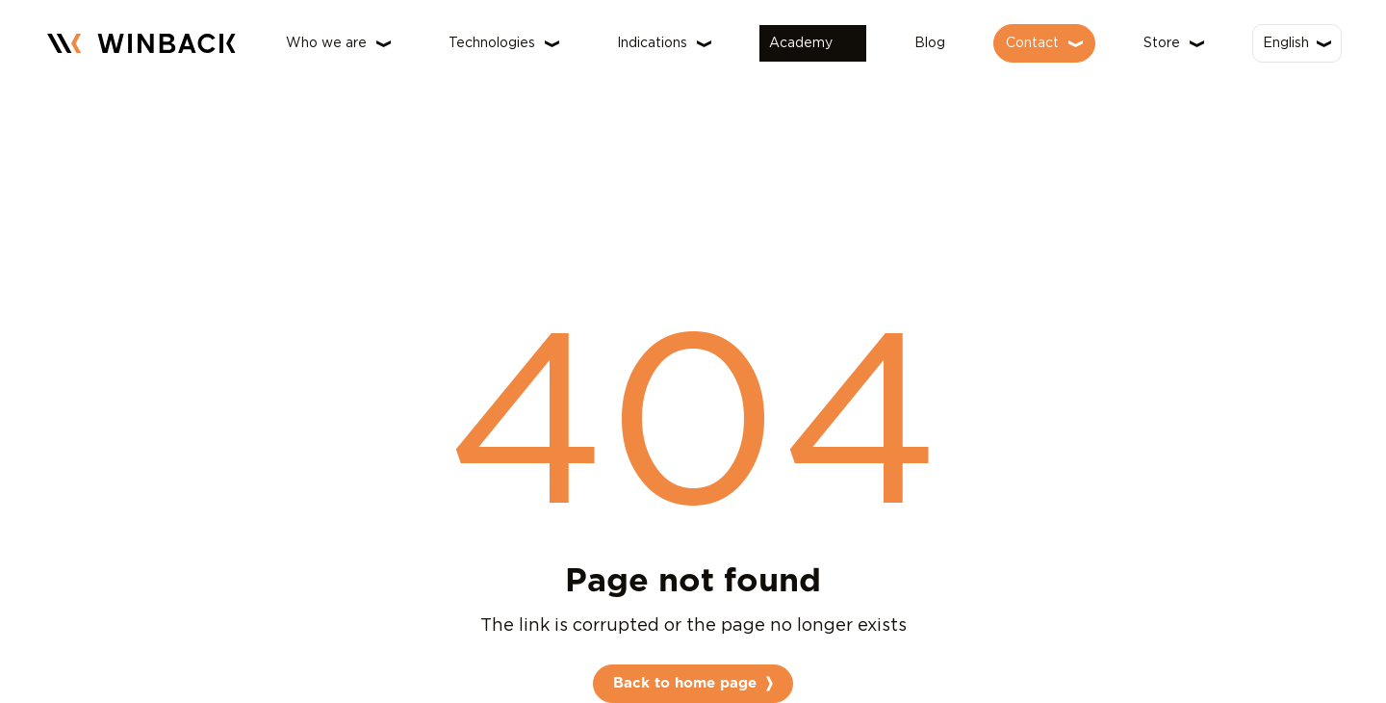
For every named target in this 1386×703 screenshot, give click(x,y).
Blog (929, 43)
